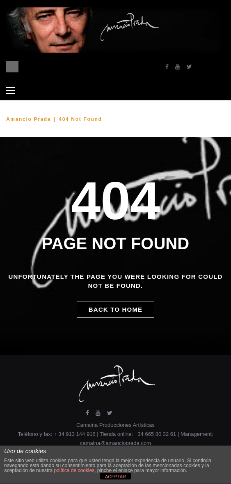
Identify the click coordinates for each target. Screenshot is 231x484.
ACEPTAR (115, 476)
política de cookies (74, 470)
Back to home (116, 309)
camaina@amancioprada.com (115, 443)
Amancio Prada (28, 119)
